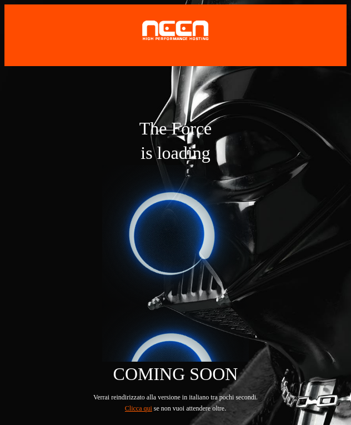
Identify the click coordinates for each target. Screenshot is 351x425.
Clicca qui (138, 408)
